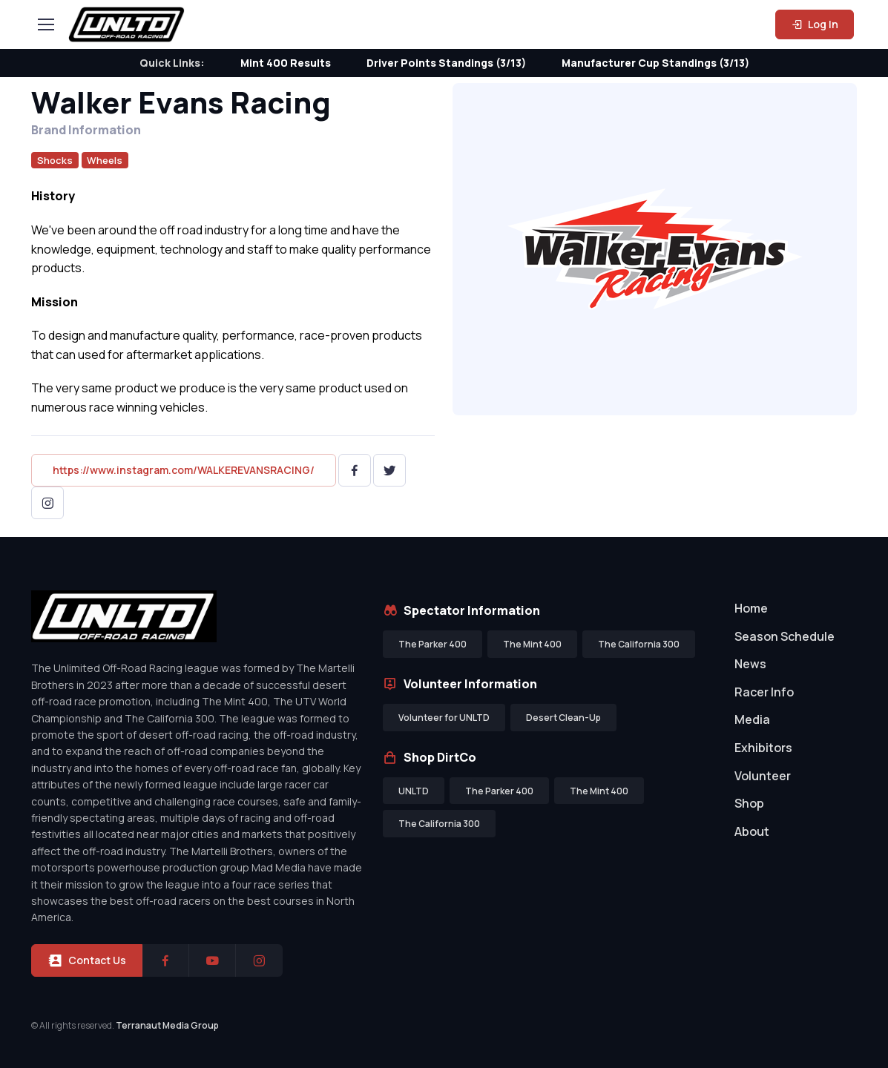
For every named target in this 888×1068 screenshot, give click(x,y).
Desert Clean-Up (563, 717)
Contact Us (86, 960)
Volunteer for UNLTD (444, 717)
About (751, 831)
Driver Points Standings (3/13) (446, 63)
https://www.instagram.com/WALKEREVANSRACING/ (184, 470)
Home (751, 608)
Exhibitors (763, 747)
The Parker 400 (432, 644)
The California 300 (639, 644)
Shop (749, 803)
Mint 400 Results (285, 63)
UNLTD (413, 791)
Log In (814, 24)
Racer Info (764, 692)
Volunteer (762, 776)
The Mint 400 (532, 644)
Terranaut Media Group (167, 1025)
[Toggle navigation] (45, 24)
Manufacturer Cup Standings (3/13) (655, 63)
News (750, 664)
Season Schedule (784, 636)
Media (752, 719)
